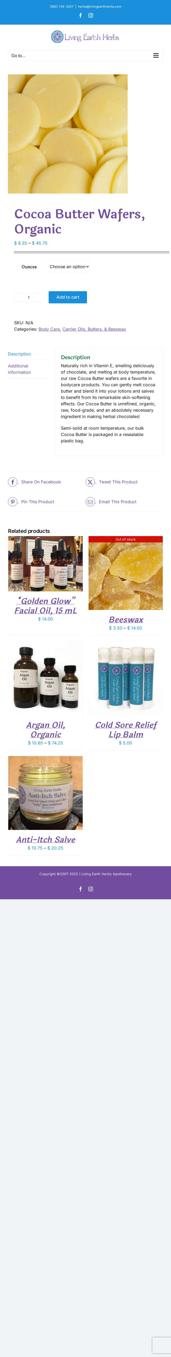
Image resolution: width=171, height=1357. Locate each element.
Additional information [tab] (19, 369)
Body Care (49, 329)
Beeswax (125, 620)
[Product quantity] (29, 297)
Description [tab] (19, 354)
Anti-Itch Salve (45, 840)
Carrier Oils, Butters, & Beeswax (94, 329)
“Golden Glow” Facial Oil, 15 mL (45, 606)
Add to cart (67, 297)
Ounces (29, 267)
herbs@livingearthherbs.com (100, 6)
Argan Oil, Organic (45, 730)
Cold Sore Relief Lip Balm (125, 730)
